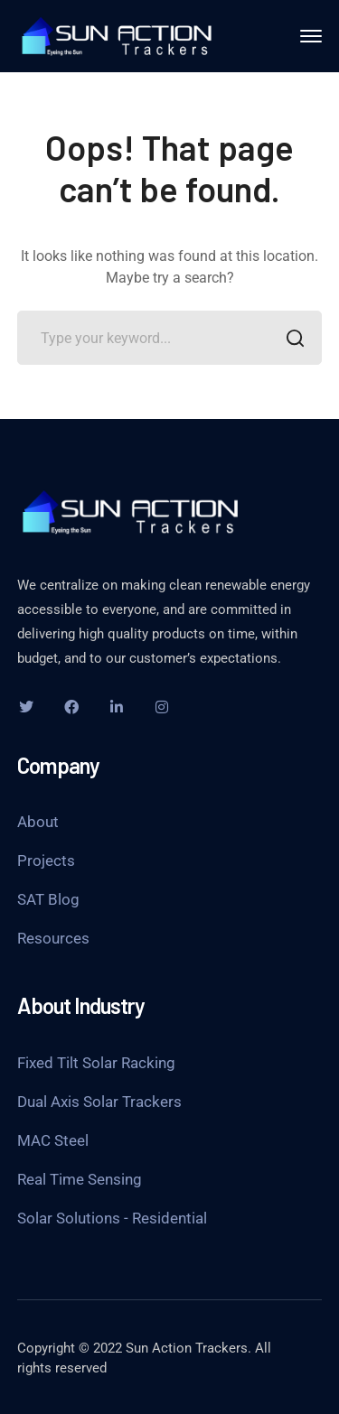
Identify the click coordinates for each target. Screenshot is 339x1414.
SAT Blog (48, 899)
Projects (46, 860)
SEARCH (290, 340)
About (38, 822)
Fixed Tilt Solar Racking (96, 1063)
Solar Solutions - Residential (112, 1218)
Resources (53, 938)
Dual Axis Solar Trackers (99, 1102)
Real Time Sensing (79, 1179)
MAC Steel (53, 1140)
